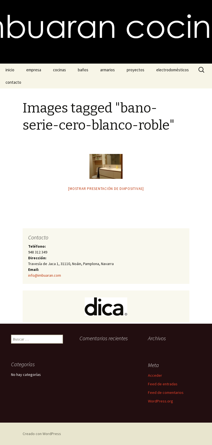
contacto (13, 82)
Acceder (155, 375)
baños (83, 69)
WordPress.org (160, 401)
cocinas (59, 69)
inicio (10, 69)
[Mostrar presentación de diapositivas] (106, 188)
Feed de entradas (162, 383)
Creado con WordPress (42, 433)
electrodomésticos (172, 69)
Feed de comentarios (166, 392)
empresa (33, 69)
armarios (107, 69)
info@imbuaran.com (44, 275)
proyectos (135, 69)
